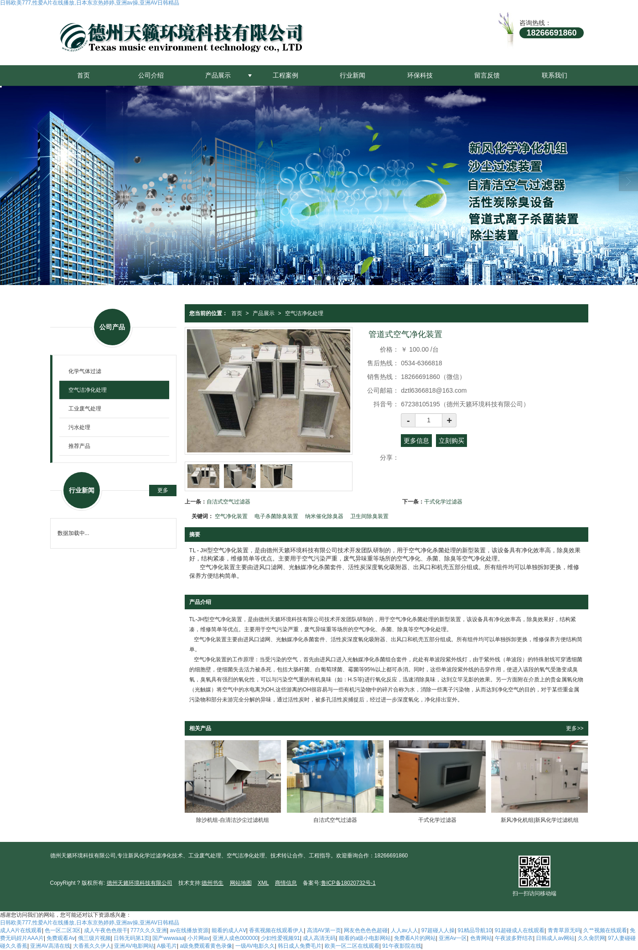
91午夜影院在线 (401, 946)
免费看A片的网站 (415, 938)
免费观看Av (61, 938)
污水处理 (79, 427)
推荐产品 (79, 446)
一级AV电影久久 (255, 946)
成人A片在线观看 (21, 930)
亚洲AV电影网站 (134, 946)
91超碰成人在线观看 (520, 930)
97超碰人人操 (438, 930)
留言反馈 (487, 75)
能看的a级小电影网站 (365, 938)
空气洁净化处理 (304, 313)
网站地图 (241, 883)
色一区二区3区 (63, 930)
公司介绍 (151, 75)
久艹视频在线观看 (605, 930)
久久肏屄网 (591, 938)
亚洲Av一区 (453, 938)
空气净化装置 (231, 516)
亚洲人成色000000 (235, 938)
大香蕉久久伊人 (92, 946)
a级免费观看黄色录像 (206, 946)
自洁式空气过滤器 (228, 501)
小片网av (198, 938)
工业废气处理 (84, 408)
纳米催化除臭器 (324, 516)
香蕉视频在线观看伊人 (276, 930)
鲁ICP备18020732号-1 (348, 883)
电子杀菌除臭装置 (276, 516)
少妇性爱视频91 (280, 938)
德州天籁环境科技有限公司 (139, 883)
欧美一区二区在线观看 (352, 946)
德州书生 (212, 883)
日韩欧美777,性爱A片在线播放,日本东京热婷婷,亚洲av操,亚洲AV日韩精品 (89, 922)
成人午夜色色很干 (106, 930)
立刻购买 (451, 440)
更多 (162, 490)
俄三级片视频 (94, 938)
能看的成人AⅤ (229, 930)
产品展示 (218, 75)
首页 (83, 75)
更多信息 (416, 440)
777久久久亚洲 (148, 930)
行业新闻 (352, 75)
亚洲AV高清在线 (50, 946)
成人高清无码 (319, 938)
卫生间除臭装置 (369, 516)
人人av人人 (405, 930)
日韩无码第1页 (132, 938)
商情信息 (286, 883)
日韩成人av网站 (555, 938)
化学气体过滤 (84, 371)
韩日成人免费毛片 (300, 946)
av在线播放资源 (189, 930)
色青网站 (481, 938)
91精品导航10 (475, 930)
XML (263, 883)
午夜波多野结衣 (514, 938)
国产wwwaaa (168, 938)
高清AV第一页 (324, 930)
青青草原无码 (564, 930)
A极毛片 (167, 946)
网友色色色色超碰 (366, 930)
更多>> (574, 728)
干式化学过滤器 (443, 501)
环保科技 (420, 75)
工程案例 (285, 75)
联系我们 (554, 75)
